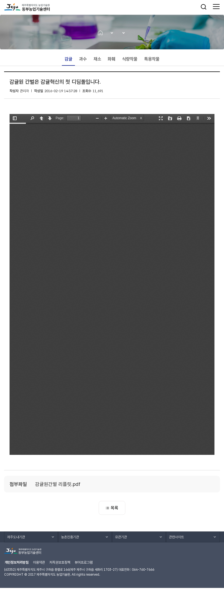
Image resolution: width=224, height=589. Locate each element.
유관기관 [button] (121, 538)
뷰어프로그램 (84, 563)
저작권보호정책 (59, 563)
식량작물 (130, 59)
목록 (112, 508)
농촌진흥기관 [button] (70, 538)
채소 (97, 59)
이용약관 (39, 563)
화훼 (112, 59)
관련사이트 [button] (176, 538)
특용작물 (152, 59)
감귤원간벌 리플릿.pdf (57, 485)
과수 (83, 59)
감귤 (68, 59)
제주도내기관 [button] (16, 538)
